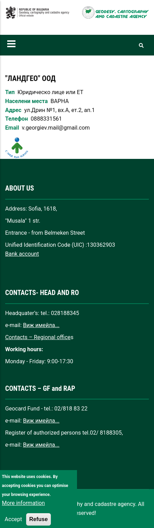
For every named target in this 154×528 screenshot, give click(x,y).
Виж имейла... (41, 325)
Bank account (22, 254)
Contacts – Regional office (37, 337)
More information (23, 512)
